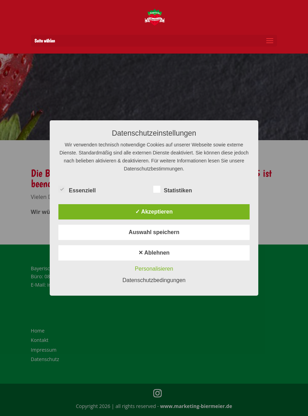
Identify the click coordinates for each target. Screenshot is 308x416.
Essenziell (77, 189)
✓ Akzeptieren (154, 212)
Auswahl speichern (154, 232)
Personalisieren (154, 269)
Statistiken (172, 189)
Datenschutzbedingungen (153, 280)
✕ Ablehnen (154, 253)
